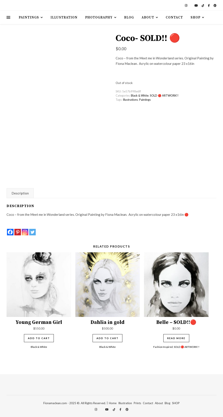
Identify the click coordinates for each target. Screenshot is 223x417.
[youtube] (196, 5)
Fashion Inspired (163, 346)
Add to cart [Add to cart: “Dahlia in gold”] (107, 338)
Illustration (64, 17)
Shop (195, 17)
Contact (174, 17)
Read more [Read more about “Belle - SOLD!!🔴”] (176, 338)
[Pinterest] (17, 232)
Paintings (29, 17)
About (148, 17)
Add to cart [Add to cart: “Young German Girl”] (39, 338)
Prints (137, 403)
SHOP (176, 403)
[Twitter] (32, 232)
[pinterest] (215, 5)
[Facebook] (10, 232)
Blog (129, 17)
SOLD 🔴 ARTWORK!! (164, 95)
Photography (99, 17)
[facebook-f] (209, 5)
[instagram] (186, 5)
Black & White (140, 95)
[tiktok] (203, 5)
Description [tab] (20, 193)
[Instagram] (25, 232)
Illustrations (130, 99)
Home (113, 403)
